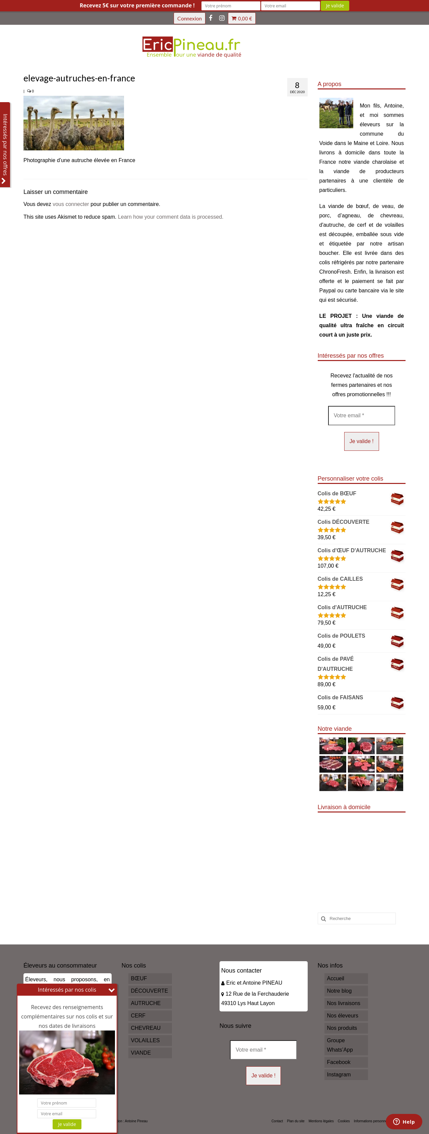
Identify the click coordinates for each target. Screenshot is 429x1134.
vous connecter (71, 204)
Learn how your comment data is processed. (171, 217)
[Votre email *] (361, 415)
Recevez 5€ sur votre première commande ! (137, 5)
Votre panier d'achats (242, 18)
